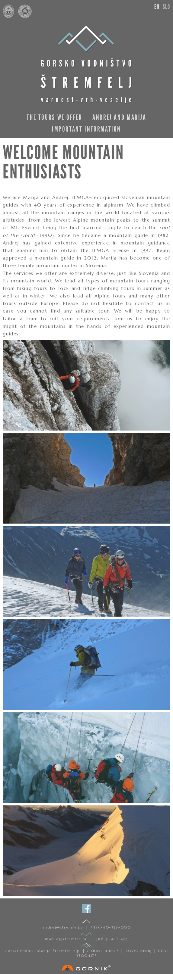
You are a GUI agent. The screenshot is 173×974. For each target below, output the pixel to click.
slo (166, 6)
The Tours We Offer (54, 117)
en (156, 6)
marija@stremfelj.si (66, 939)
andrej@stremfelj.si (64, 927)
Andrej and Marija (119, 117)
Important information (86, 129)
